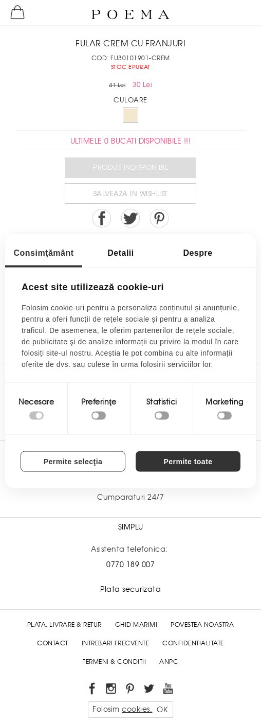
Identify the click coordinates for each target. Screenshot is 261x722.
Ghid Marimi (136, 624)
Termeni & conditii (114, 661)
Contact (52, 643)
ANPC (168, 661)
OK (162, 710)
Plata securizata (130, 589)
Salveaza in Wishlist (131, 194)
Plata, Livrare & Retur (64, 624)
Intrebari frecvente (116, 643)
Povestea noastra (202, 624)
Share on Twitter (130, 218)
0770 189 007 (130, 564)
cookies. (137, 709)
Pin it (159, 218)
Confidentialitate (193, 643)
